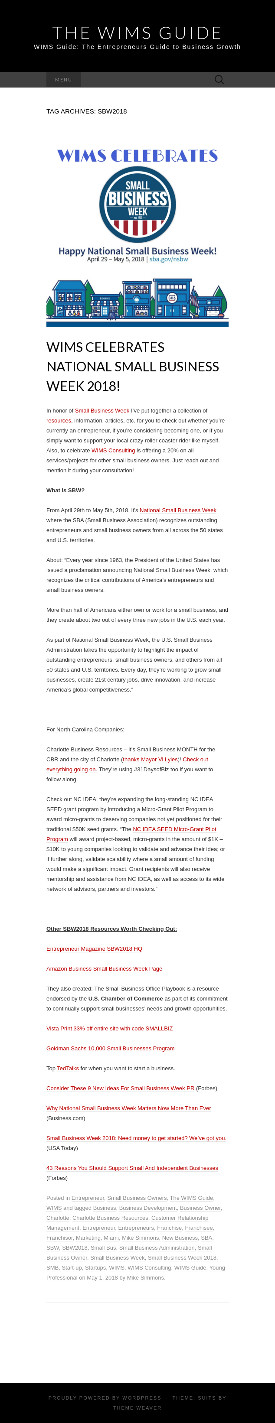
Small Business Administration (157, 1247)
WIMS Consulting (113, 450)
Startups (95, 1267)
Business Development (148, 1208)
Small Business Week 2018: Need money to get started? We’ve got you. (136, 1138)
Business (104, 1208)
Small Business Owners (137, 1198)
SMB (52, 1267)
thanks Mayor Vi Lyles (150, 759)
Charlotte (57, 1218)
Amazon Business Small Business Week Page (104, 968)
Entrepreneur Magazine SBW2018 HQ (94, 948)
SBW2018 (75, 1247)
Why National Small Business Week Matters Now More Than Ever (128, 1108)
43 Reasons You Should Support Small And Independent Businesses (132, 1168)
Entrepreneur (88, 1198)
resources (58, 420)
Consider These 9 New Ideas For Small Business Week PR (120, 1088)
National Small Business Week (178, 510)
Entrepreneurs (136, 1228)
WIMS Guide (190, 1267)
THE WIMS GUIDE (137, 32)
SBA (206, 1238)
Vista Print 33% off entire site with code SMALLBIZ (109, 1028)
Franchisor (59, 1238)
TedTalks (68, 1068)
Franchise (169, 1228)
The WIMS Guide (191, 1198)
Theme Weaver (137, 1407)
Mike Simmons (140, 1238)
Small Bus (103, 1247)
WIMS (54, 1208)
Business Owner (200, 1208)
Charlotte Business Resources (110, 1218)
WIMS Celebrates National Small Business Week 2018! (132, 366)
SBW (52, 1247)
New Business (180, 1238)
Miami (111, 1238)
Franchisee (199, 1228)
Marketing (88, 1238)
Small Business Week (102, 410)
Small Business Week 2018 (182, 1257)
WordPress (141, 1397)
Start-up (72, 1267)
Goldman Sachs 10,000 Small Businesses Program (110, 1048)
